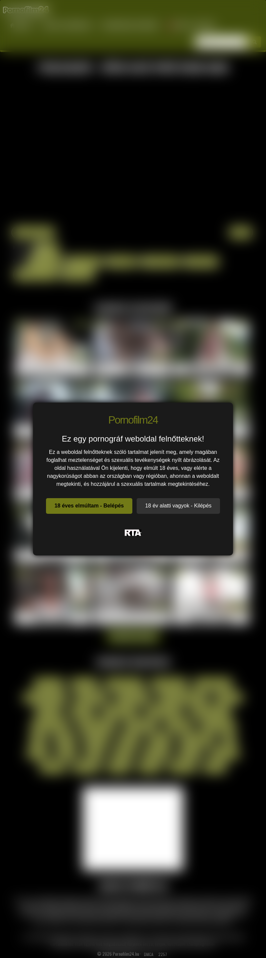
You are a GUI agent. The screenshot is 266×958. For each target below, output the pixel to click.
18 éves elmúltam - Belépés (89, 505)
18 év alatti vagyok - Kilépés (178, 505)
